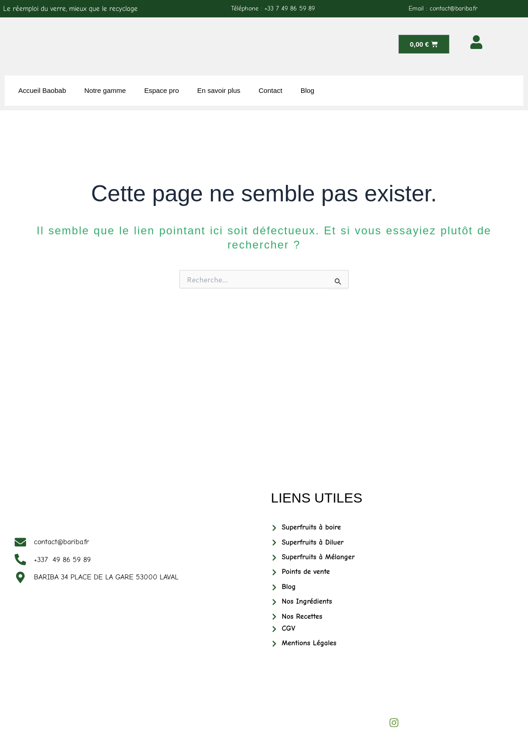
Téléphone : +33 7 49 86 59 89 (273, 8)
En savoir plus (218, 90)
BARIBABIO (94, 715)
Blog (307, 90)
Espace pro (161, 90)
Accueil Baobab (42, 90)
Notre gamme (105, 90)
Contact (270, 90)
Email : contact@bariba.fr (443, 8)
